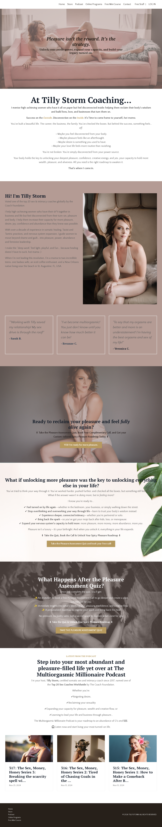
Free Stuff (140, 4)
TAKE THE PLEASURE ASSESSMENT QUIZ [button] (81, 631)
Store (70, 4)
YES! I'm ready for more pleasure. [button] (81, 445)
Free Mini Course (113, 4)
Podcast (79, 4)
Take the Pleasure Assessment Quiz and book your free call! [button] (81, 544)
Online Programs (94, 4)
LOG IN (152, 4)
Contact (127, 4)
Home (62, 4)
